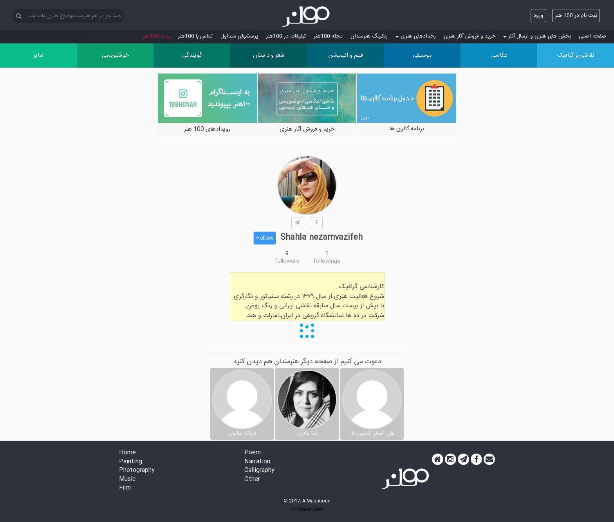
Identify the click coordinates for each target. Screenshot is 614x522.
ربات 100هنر (156, 36)
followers (287, 261)
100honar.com (307, 509)
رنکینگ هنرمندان (369, 36)
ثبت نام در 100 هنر (576, 15)
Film (125, 488)
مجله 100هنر (328, 36)
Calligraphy (259, 470)
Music (127, 479)
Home (127, 452)
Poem (252, 452)
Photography (137, 470)
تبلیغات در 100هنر (286, 36)
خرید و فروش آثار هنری (469, 36)
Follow (264, 238)
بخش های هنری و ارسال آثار (537, 36)
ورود (538, 15)
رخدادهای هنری (415, 36)
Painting (130, 461)
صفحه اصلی (592, 36)
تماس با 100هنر (195, 36)
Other (252, 479)
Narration (257, 461)
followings (327, 261)
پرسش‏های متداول (239, 36)
